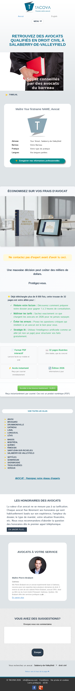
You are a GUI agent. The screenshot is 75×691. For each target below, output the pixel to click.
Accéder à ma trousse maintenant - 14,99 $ (37, 388)
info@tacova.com (30, 680)
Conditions (44, 680)
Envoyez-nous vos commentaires (37, 624)
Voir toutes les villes (37, 411)
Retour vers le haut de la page (37, 671)
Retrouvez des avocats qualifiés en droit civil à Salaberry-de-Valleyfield (37, 40)
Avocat (21, 16)
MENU (38, 21)
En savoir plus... (16, 529)
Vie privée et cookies (60, 680)
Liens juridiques (34, 683)
